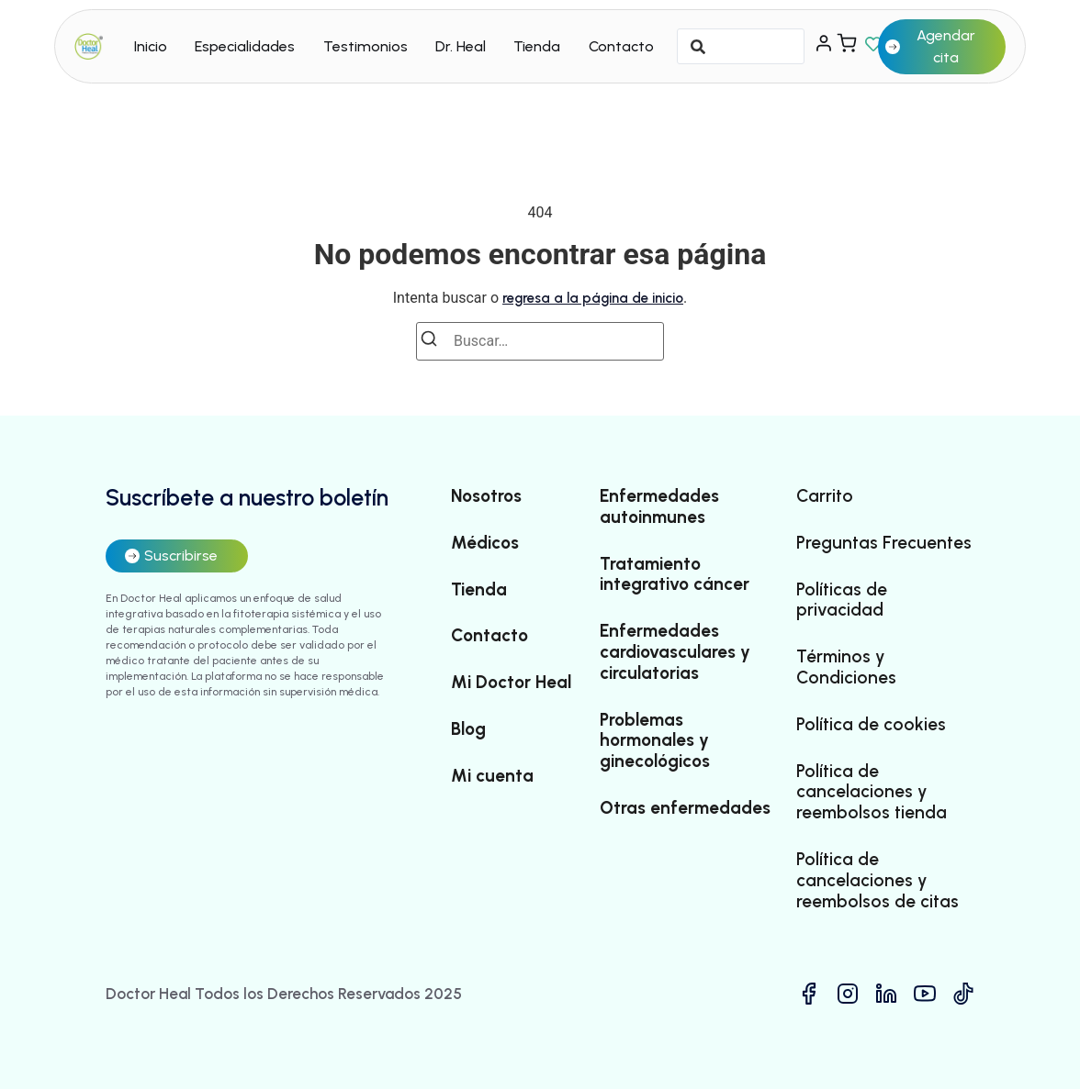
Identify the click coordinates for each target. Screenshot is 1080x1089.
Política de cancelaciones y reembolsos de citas (877, 881)
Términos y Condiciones (846, 667)
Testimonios (365, 46)
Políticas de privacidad (841, 600)
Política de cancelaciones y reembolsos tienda (871, 792)
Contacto (621, 46)
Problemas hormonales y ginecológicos (655, 741)
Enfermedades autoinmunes (659, 507)
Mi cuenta (492, 776)
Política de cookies (871, 725)
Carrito (824, 496)
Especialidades (245, 46)
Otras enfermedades (685, 808)
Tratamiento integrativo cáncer (674, 574)
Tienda (536, 46)
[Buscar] (434, 342)
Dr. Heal (460, 46)
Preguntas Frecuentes (884, 543)
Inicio (150, 46)
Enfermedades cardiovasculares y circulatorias (675, 652)
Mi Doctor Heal (511, 682)
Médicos (485, 543)
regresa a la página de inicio (592, 298)
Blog (468, 729)
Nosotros (486, 496)
